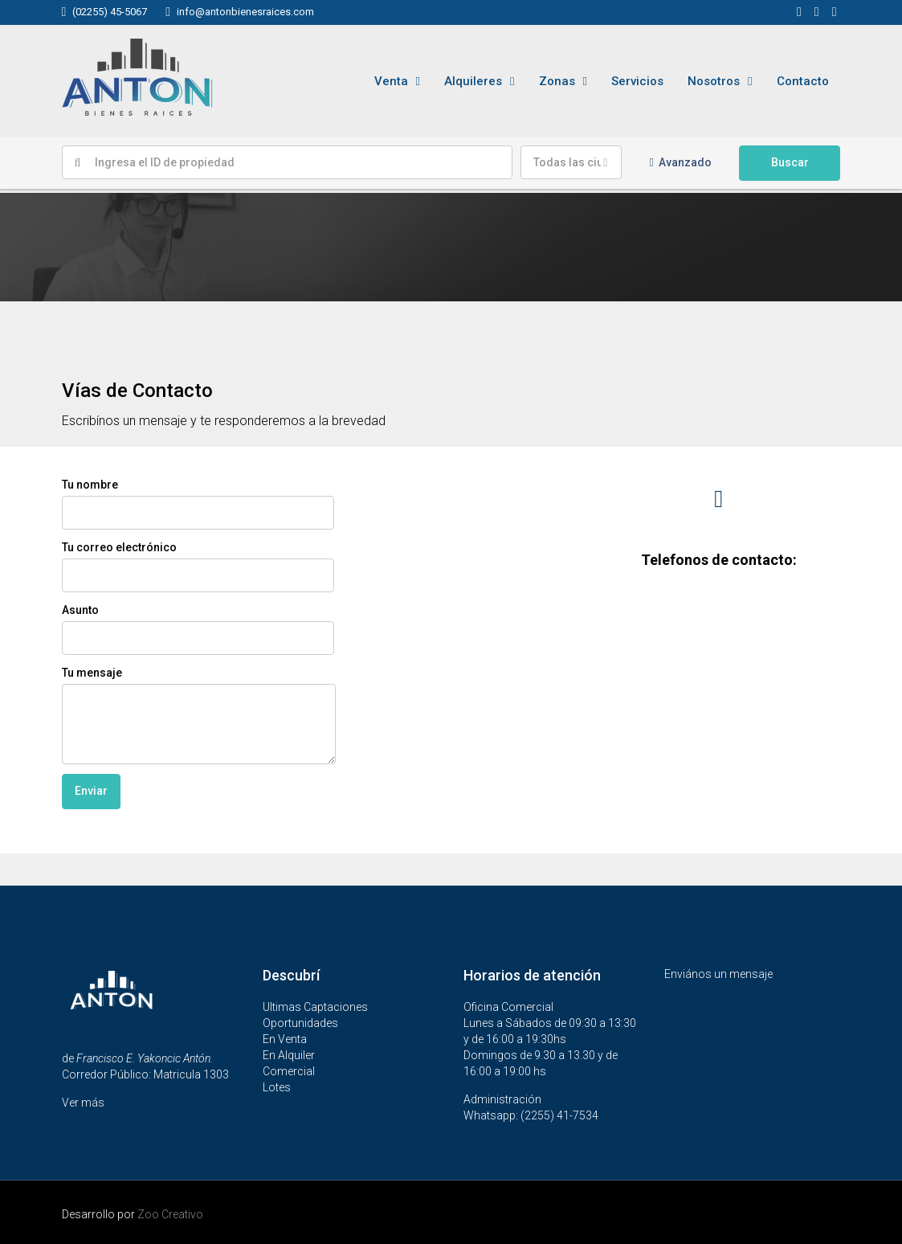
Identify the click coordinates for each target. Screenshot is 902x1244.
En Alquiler (289, 1055)
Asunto (198, 629)
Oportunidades (300, 1023)
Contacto (803, 81)
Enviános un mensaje (718, 974)
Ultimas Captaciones (315, 1007)
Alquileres (473, 81)
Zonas (557, 81)
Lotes (277, 1087)
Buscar (790, 162)
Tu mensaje (199, 715)
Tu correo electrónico (198, 566)
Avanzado (681, 162)
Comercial (289, 1071)
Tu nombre (198, 504)
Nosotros (714, 81)
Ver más (83, 1102)
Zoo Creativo (170, 1214)
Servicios (637, 81)
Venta (391, 81)
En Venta (285, 1039)
